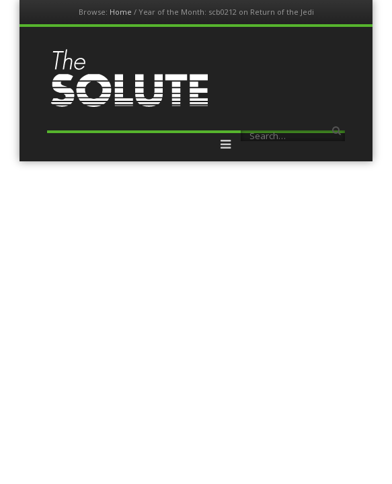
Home (121, 12)
